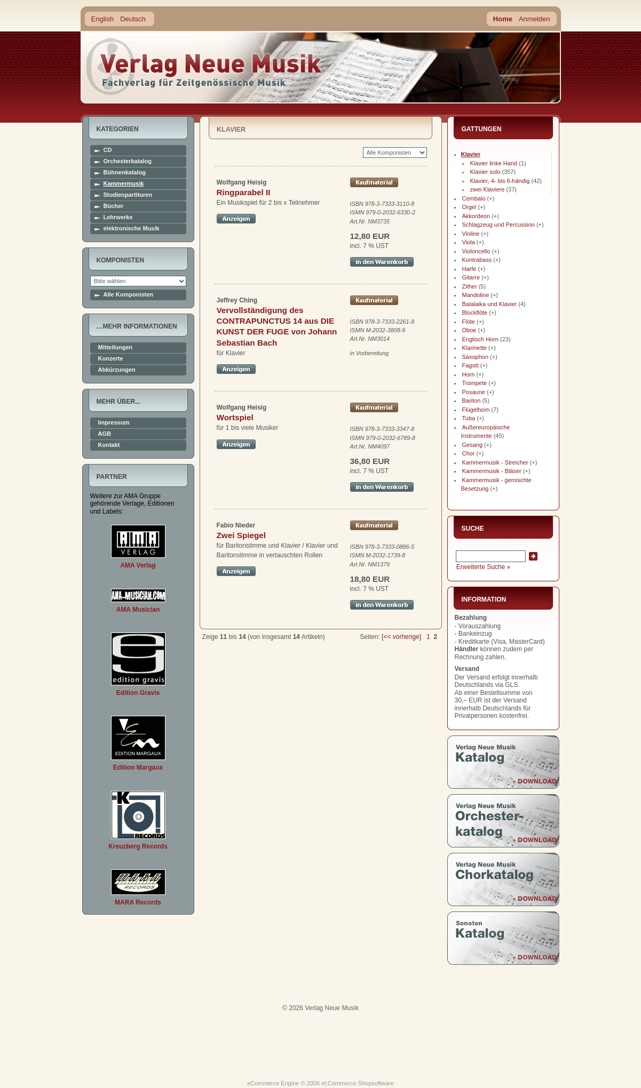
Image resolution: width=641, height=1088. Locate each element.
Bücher (114, 206)
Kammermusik (124, 184)
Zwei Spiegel (241, 535)
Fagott (470, 365)
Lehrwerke (118, 217)
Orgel (469, 207)
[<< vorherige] (401, 637)
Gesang (472, 445)
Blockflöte (475, 312)
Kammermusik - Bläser (491, 471)
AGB (104, 434)
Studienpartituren (128, 195)
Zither (469, 286)
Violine (471, 233)
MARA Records (138, 902)
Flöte (468, 321)
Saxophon (475, 357)
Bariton (471, 400)
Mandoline (475, 295)
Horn (468, 374)
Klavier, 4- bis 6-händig (500, 181)
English (102, 19)
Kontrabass (477, 260)
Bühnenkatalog (125, 172)
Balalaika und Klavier (489, 304)
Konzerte (110, 359)
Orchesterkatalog (128, 161)
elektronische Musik (132, 228)
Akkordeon (476, 216)
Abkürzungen (117, 370)
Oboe (469, 330)
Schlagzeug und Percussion (498, 224)
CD (108, 150)
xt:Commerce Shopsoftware (357, 1083)
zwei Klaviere (487, 189)
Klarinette (474, 348)
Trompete (474, 383)
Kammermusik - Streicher (495, 462)
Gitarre (471, 277)
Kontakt (109, 445)
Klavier (471, 154)
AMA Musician (138, 609)
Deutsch (133, 19)
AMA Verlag (137, 565)
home (204, 66)
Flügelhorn (476, 409)
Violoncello (476, 251)
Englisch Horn (480, 339)
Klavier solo (485, 172)
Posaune (473, 392)
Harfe (469, 269)
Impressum (114, 423)
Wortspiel (235, 417)
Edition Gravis (138, 693)
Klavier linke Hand (494, 163)
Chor (468, 453)
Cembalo (474, 198)
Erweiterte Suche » (483, 567)
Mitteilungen (115, 347)
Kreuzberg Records (138, 846)
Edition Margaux (138, 767)
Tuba (469, 418)
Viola (468, 242)
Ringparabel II (244, 192)
